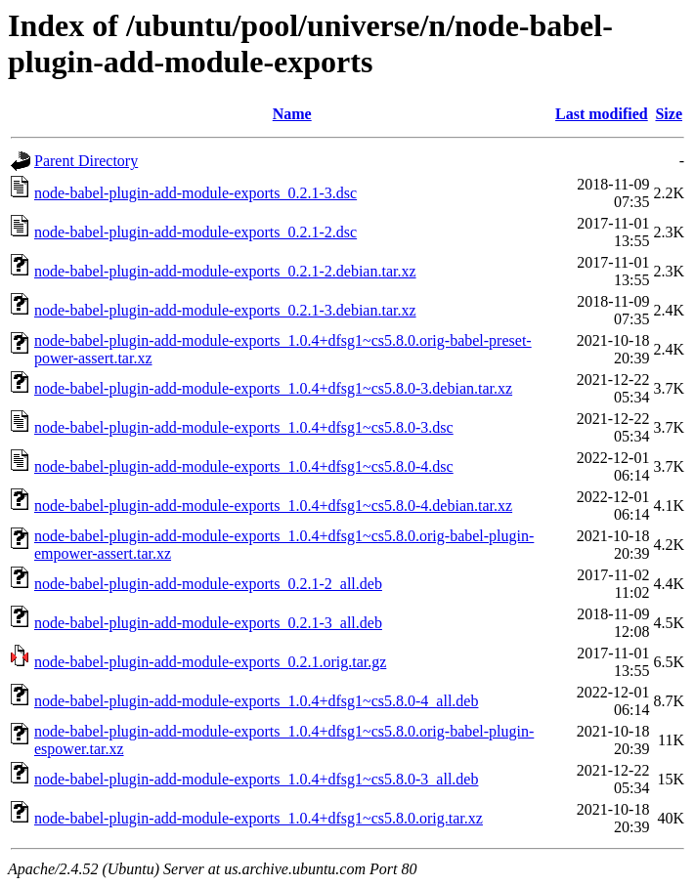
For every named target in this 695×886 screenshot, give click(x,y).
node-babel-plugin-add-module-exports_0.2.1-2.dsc (195, 232)
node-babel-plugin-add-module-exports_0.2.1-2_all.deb (208, 583)
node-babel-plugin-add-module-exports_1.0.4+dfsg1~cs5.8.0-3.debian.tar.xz (273, 388)
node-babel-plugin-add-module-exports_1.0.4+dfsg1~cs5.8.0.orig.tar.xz (258, 818)
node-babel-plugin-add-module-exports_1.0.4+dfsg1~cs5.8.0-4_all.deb (256, 701)
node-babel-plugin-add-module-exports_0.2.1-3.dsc (195, 193)
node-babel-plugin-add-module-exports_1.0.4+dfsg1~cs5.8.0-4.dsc (244, 466)
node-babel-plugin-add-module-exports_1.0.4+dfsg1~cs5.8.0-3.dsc (244, 427)
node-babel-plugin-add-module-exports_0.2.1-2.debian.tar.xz (225, 271)
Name (292, 113)
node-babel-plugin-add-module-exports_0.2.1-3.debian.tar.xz (225, 310)
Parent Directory (86, 160)
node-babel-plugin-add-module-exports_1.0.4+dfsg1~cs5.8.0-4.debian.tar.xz (273, 505)
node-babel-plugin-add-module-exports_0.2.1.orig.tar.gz (210, 662)
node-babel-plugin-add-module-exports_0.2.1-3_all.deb (208, 622)
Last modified (601, 113)
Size (668, 113)
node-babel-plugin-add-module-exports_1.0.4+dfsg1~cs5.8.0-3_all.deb (256, 779)
